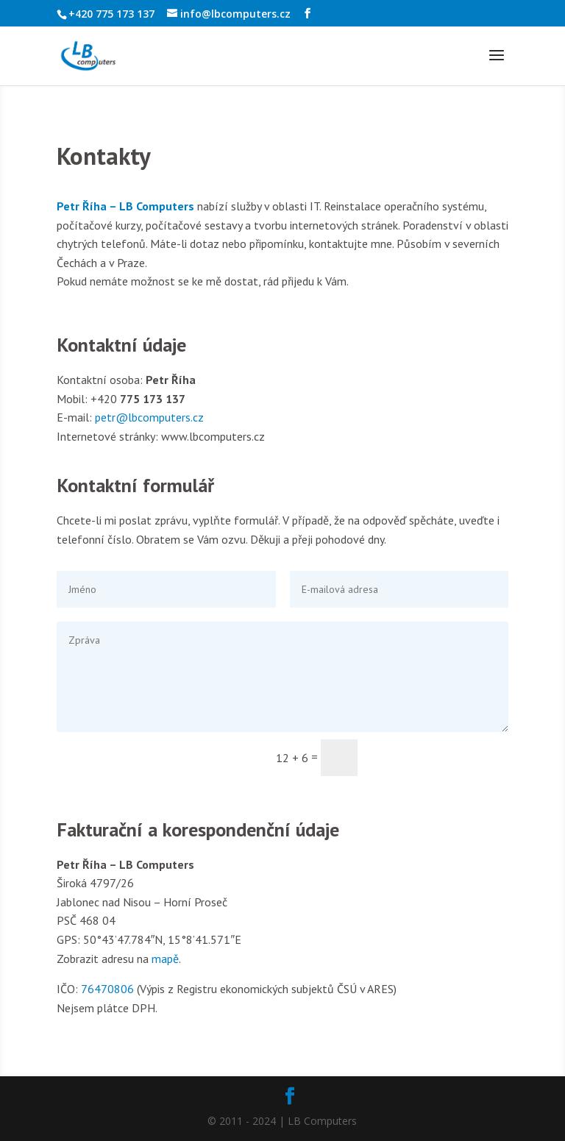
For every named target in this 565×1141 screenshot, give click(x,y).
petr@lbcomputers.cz (149, 417)
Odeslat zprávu (439, 757)
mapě (165, 958)
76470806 (107, 988)
